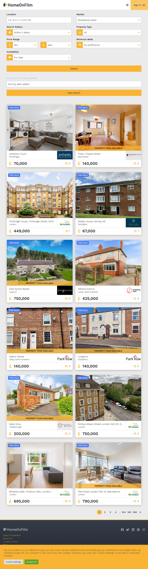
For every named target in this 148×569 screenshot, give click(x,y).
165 (129, 512)
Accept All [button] (31, 562)
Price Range (13, 39)
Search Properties (11, 535)
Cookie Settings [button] (13, 562)
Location (11, 14)
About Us (7, 538)
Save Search (74, 93)
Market (80, 14)
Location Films (10, 541)
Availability (13, 52)
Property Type (84, 27)
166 (135, 512)
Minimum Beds (85, 39)
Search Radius (14, 27)
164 (124, 512)
